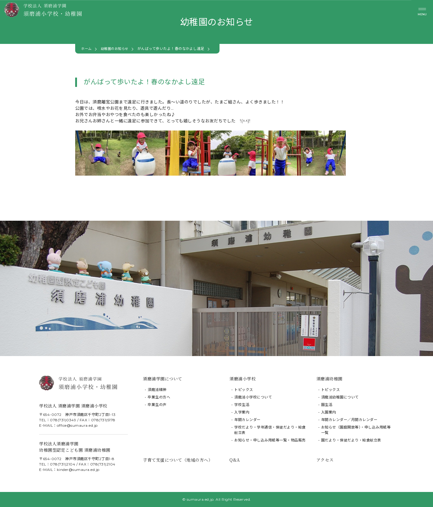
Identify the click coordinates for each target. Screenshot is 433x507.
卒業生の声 (157, 404)
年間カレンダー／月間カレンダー (349, 419)
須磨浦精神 (157, 389)
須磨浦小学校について (253, 397)
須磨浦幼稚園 (329, 379)
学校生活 (241, 404)
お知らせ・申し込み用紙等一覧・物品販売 (270, 440)
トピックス (243, 389)
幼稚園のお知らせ (117, 48)
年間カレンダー (247, 419)
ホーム (87, 48)
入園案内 (328, 412)
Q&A (234, 460)
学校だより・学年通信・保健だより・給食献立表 (270, 430)
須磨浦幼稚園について (340, 397)
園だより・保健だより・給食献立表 (351, 440)
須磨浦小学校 (242, 379)
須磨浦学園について (162, 379)
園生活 (327, 404)
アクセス (325, 460)
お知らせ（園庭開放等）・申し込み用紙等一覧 (356, 430)
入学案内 (241, 412)
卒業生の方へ (159, 397)
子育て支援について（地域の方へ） (178, 460)
